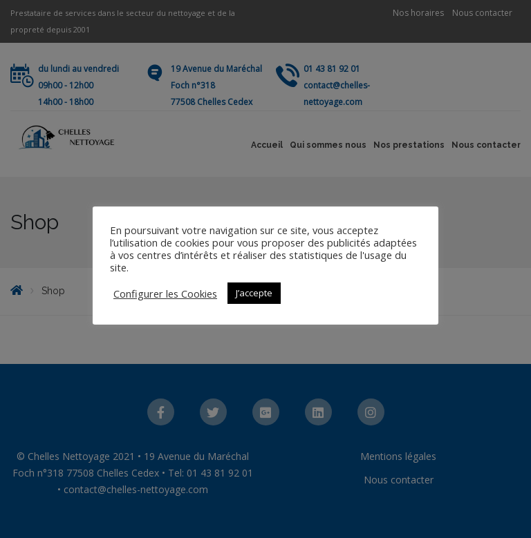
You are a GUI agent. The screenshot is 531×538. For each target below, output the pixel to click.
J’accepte (254, 293)
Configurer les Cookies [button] (165, 293)
